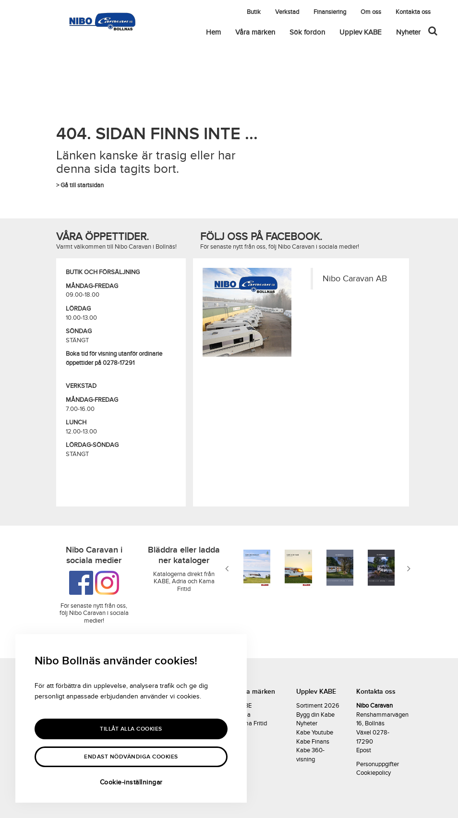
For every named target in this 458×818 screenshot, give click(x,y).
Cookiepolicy (373, 773)
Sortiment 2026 (317, 706)
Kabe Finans (312, 742)
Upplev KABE (360, 32)
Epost (363, 750)
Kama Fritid (251, 723)
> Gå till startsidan (80, 185)
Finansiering (329, 12)
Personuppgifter (377, 764)
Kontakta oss (413, 12)
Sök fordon (307, 32)
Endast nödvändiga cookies (131, 756)
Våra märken (255, 32)
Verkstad (287, 12)
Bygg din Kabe (315, 715)
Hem (213, 32)
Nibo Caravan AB (355, 279)
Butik (254, 12)
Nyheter (408, 32)
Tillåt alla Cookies (131, 729)
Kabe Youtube (314, 732)
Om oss (371, 12)
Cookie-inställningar (131, 782)
